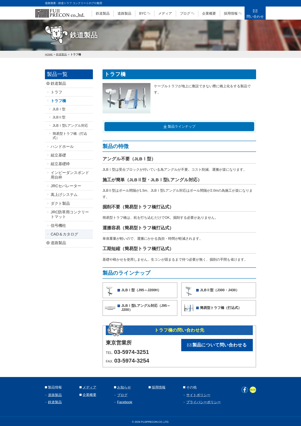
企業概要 (209, 13)
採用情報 (233, 13)
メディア (165, 13)
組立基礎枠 (59, 164)
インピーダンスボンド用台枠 (69, 175)
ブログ (187, 13)
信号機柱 (57, 225)
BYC (144, 13)
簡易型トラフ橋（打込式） (68, 136)
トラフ (55, 92)
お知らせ (122, 386)
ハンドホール (61, 146)
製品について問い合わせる (217, 344)
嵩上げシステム (63, 194)
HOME (49, 54)
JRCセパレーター (65, 186)
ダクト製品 (59, 203)
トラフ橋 (75, 54)
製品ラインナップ (179, 126)
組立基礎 (57, 155)
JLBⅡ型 (57, 117)
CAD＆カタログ (63, 234)
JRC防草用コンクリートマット (69, 214)
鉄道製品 (103, 13)
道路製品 (124, 13)
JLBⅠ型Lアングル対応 (68, 125)
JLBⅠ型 (57, 109)
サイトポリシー (198, 394)
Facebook (124, 401)
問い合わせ (255, 12)
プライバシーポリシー (203, 401)
